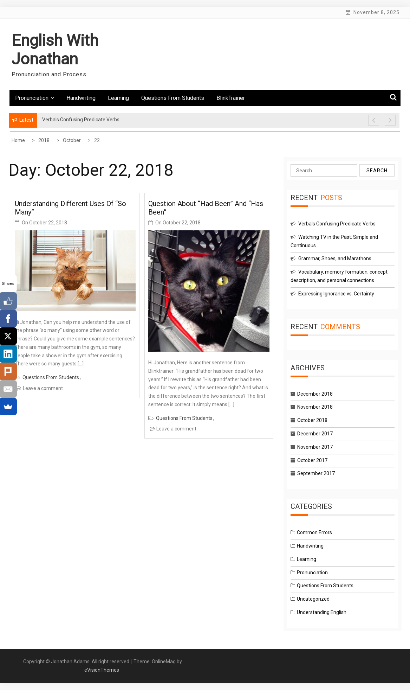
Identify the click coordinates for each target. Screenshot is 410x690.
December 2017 (315, 433)
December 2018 (315, 394)
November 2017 (315, 447)
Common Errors (314, 532)
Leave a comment (43, 388)
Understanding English (321, 612)
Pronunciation (34, 98)
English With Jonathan (55, 49)
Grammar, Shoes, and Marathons (334, 258)
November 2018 (315, 407)
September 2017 (316, 473)
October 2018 (312, 420)
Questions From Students (172, 98)
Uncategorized (313, 599)
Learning (118, 98)
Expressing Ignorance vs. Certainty (336, 293)
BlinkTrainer (230, 98)
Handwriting (81, 98)
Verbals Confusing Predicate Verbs (337, 223)
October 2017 (312, 460)
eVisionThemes (101, 670)
